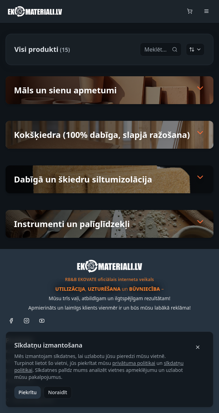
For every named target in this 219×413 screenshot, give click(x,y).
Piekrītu (27, 392)
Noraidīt (57, 392)
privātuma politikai (133, 363)
